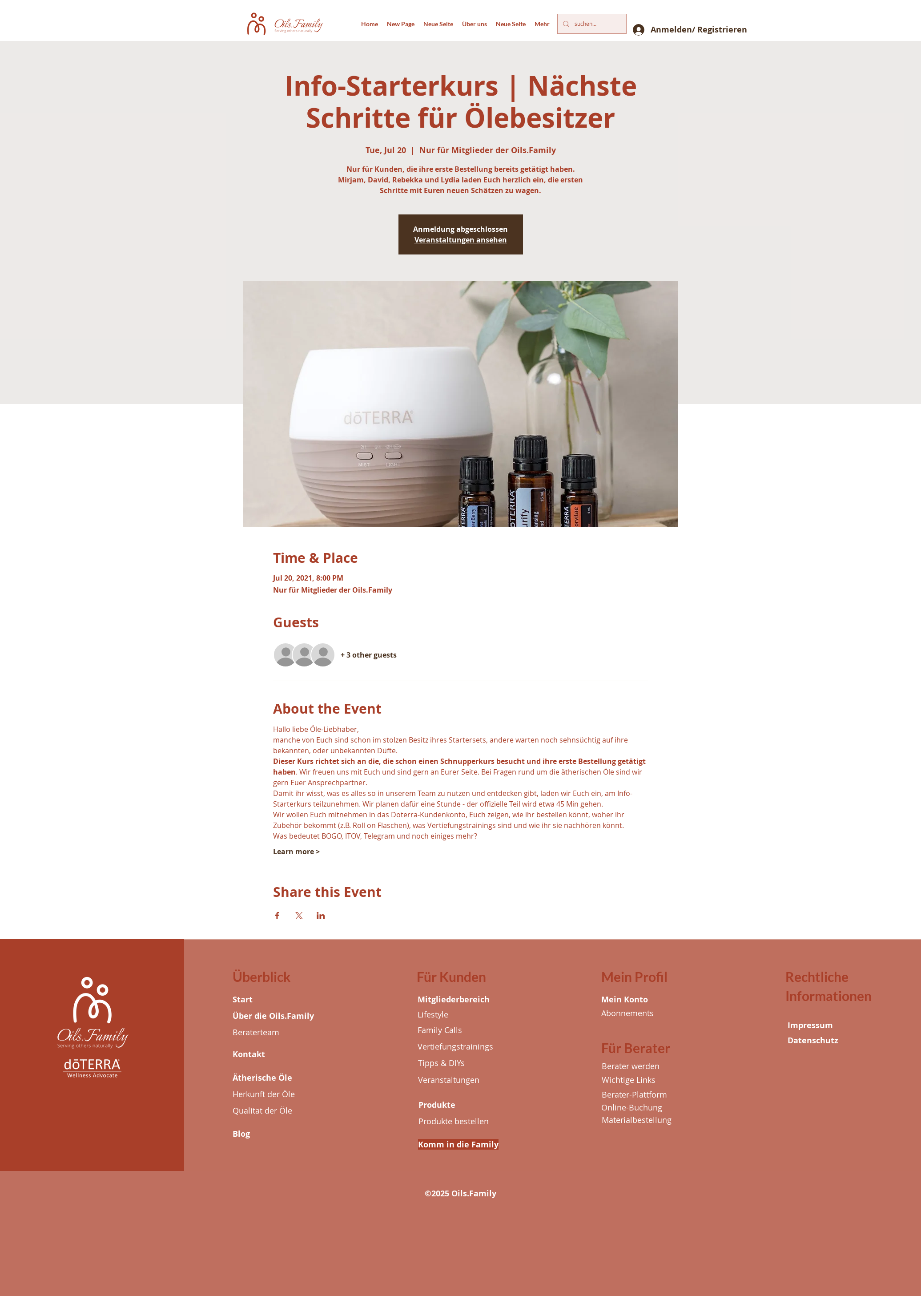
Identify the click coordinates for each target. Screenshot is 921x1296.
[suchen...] (591, 23)
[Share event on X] (299, 915)
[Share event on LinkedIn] (321, 915)
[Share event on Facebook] (277, 915)
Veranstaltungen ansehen (460, 240)
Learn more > (296, 851)
